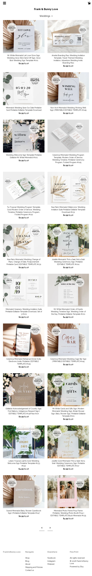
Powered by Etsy (77, 567)
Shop (27, 558)
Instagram (51, 561)
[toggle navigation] (4, 3)
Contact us (29, 570)
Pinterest (51, 564)
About (27, 564)
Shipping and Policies (34, 567)
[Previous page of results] (41, 528)
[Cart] (89, 4)
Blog (27, 561)
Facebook (52, 558)
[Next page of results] (50, 528)
